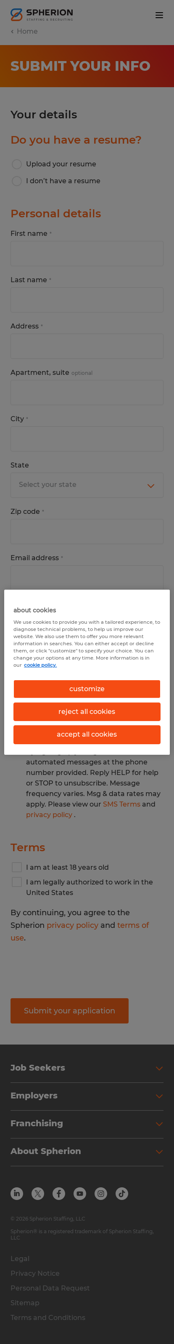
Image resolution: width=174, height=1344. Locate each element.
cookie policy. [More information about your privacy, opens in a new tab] (40, 665)
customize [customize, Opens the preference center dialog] (87, 688)
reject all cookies (86, 712)
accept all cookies (87, 734)
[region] (86, 671)
